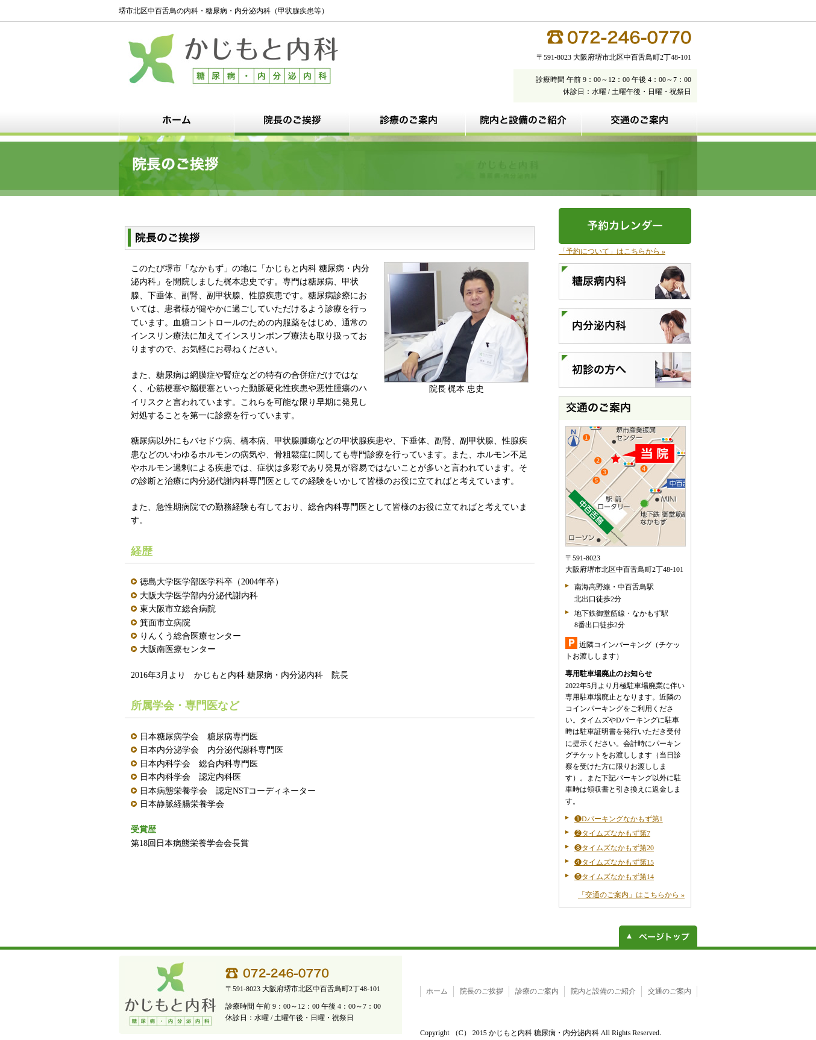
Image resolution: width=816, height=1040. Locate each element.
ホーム (437, 991)
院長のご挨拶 (481, 991)
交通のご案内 (669, 991)
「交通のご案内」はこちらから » (631, 895)
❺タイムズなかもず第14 (614, 876)
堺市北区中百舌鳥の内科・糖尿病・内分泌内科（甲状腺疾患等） (223, 11)
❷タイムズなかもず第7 (612, 833)
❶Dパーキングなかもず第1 (618, 819)
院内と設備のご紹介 (603, 991)
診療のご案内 (537, 991)
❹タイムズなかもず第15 (614, 862)
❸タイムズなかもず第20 (614, 848)
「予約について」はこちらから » (612, 251)
